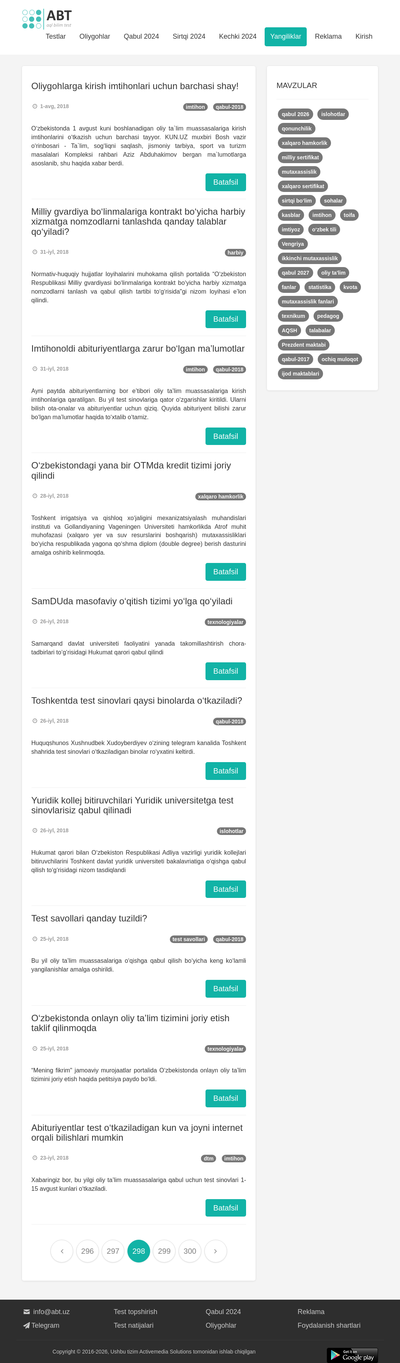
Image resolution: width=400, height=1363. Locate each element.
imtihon (195, 107)
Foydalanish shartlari (329, 1325)
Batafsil (225, 182)
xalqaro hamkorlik (220, 497)
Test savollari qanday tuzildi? (89, 918)
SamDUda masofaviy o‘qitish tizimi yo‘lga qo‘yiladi (132, 601)
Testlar (55, 36)
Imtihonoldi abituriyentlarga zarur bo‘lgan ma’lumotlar (138, 348)
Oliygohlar (94, 36)
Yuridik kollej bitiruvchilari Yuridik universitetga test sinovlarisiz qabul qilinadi (132, 805)
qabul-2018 (229, 107)
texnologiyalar (225, 622)
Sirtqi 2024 (189, 36)
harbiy (235, 253)
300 (190, 1251)
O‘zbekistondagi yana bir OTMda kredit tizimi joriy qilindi (131, 470)
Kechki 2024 (238, 36)
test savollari (189, 939)
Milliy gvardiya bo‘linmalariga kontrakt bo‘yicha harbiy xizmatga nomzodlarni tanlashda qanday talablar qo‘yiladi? (138, 221)
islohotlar (231, 831)
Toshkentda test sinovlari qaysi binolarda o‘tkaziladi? (136, 700)
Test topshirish (135, 1312)
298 (138, 1251)
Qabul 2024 (141, 36)
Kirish (363, 36)
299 (164, 1251)
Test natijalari (134, 1325)
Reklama (328, 36)
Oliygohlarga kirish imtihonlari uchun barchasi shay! (135, 86)
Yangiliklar (285, 36)
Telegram (41, 1325)
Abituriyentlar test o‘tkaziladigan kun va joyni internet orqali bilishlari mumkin (137, 1132)
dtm (208, 1158)
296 (87, 1251)
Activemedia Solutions (166, 1352)
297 (113, 1251)
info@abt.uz (46, 1312)
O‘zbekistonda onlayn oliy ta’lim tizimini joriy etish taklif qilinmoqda (130, 1023)
